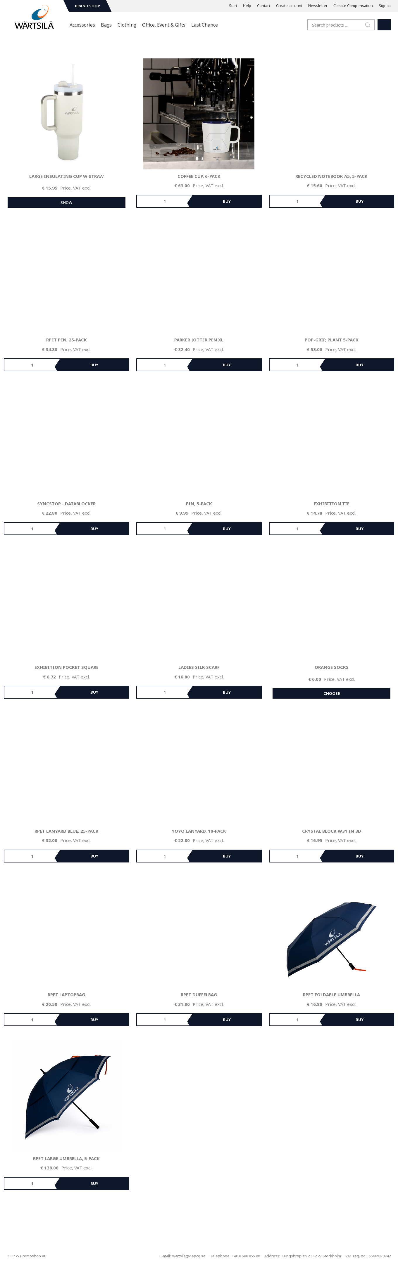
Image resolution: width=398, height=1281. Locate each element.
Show (66, 202)
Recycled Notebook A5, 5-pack (331, 176)
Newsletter (318, 5)
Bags (106, 25)
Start (233, 5)
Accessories (82, 25)
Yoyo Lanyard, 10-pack (199, 831)
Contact (263, 5)
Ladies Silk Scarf (199, 667)
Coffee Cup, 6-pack (199, 176)
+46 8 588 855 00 (246, 1256)
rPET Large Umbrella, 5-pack (66, 1158)
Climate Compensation (353, 5)
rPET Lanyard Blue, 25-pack (67, 831)
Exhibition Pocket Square (67, 667)
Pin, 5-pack (199, 503)
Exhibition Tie (331, 503)
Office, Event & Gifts (163, 25)
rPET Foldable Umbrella (331, 994)
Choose (331, 693)
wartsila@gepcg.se (189, 1256)
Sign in (385, 5)
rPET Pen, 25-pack (66, 340)
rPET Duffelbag (199, 994)
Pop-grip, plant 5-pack (332, 340)
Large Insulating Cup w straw (66, 176)
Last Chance (204, 25)
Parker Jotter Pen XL (198, 340)
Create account (289, 5)
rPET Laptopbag (66, 994)
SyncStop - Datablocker (66, 503)
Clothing (127, 25)
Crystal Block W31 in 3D (331, 831)
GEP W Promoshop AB (27, 1256)
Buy (227, 201)
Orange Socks (332, 667)
